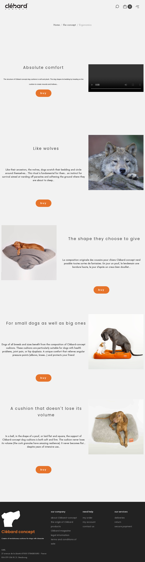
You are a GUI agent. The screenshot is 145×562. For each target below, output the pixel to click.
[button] (43, 93)
